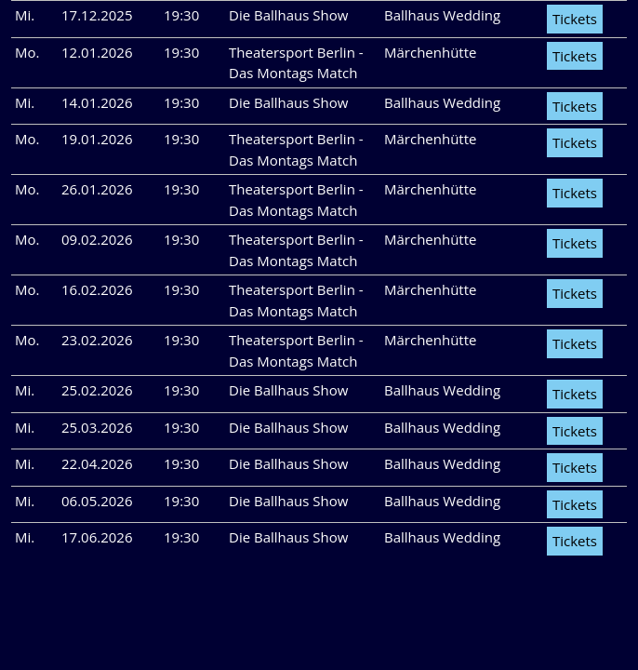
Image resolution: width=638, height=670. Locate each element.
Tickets (574, 18)
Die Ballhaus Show (288, 15)
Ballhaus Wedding (442, 15)
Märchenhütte (430, 52)
